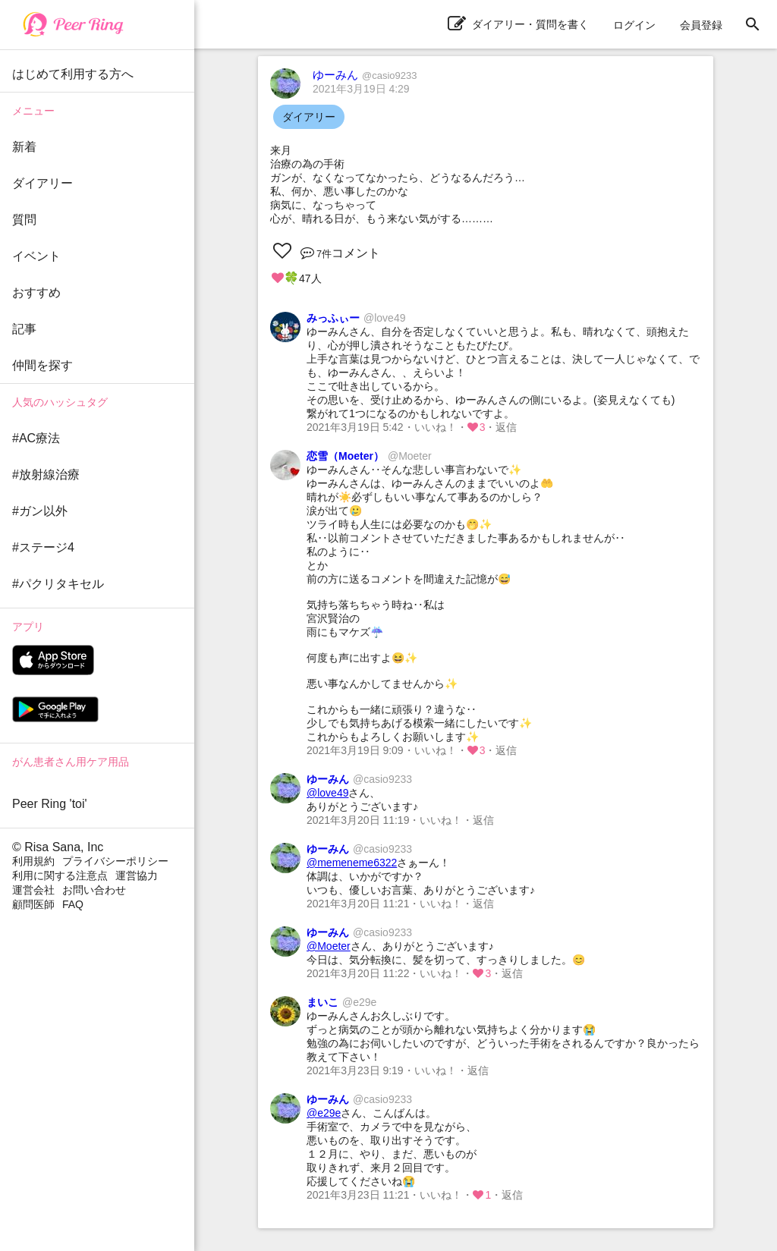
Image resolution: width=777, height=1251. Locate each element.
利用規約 (33, 861)
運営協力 (136, 875)
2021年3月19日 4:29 (361, 89)
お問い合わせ (94, 890)
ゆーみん (365, 74)
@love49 (327, 793)
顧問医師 (33, 904)
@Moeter (329, 946)
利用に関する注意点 (60, 875)
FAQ (72, 904)
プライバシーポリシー (115, 861)
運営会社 (33, 890)
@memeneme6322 (352, 863)
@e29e (324, 1113)
